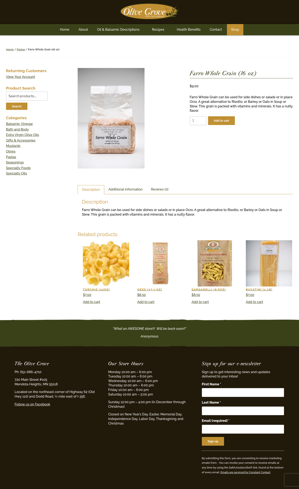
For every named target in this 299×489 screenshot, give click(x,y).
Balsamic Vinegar (19, 124)
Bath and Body (17, 129)
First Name (211, 384)
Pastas (21, 49)
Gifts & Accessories (21, 140)
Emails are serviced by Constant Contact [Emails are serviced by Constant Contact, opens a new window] (246, 472)
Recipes (158, 30)
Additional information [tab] (125, 189)
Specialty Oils (16, 173)
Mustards (13, 146)
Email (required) (216, 421)
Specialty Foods (18, 168)
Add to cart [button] (91, 302)
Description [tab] (91, 190)
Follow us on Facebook (32, 404)
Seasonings (15, 162)
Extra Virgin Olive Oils (22, 135)
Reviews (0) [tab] (159, 189)
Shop (235, 30)
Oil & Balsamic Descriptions (118, 30)
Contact (216, 30)
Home (64, 30)
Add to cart (221, 120)
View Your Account (20, 77)
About (83, 30)
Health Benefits (189, 30)
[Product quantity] (198, 120)
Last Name (211, 402)
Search (17, 106)
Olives (11, 151)
